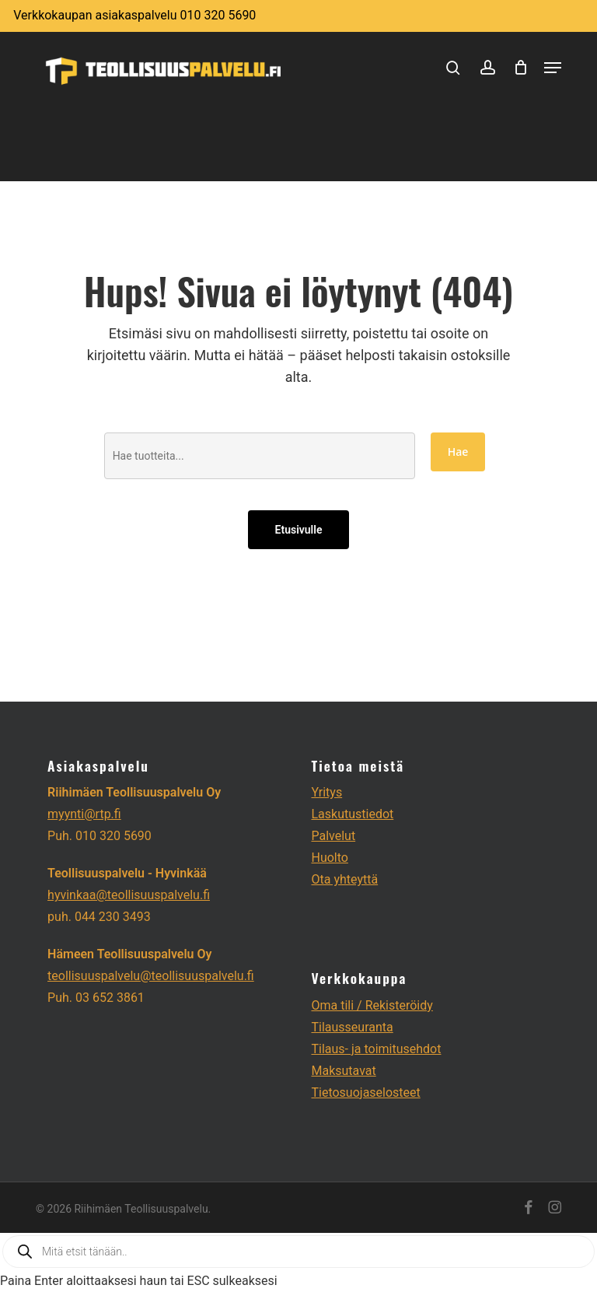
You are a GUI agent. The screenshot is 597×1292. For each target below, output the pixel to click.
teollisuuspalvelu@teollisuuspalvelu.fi (150, 975)
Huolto (329, 857)
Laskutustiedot (352, 814)
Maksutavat (343, 1070)
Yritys (326, 792)
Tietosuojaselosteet (365, 1092)
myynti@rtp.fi (84, 814)
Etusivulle (299, 529)
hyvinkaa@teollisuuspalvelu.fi (128, 895)
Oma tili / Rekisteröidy (371, 1005)
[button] (552, 67)
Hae (458, 451)
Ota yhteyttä (344, 879)
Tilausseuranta (352, 1027)
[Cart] (521, 67)
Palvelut (333, 835)
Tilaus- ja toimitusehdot (376, 1049)
